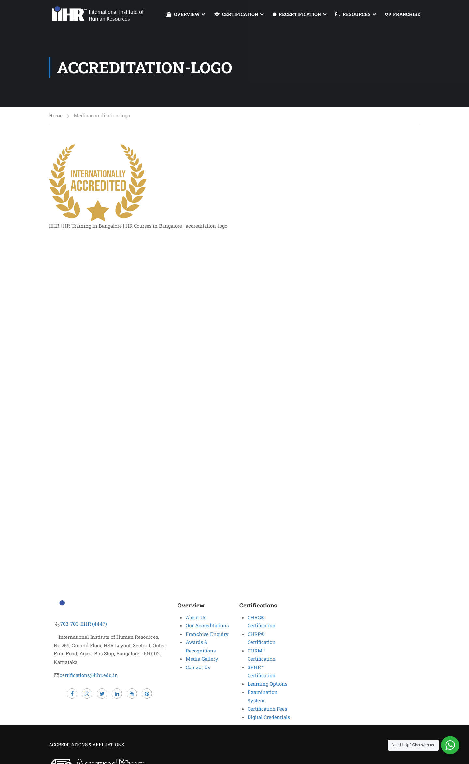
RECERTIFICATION (297, 14)
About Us (196, 617)
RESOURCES (353, 14)
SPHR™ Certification (262, 671)
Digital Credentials (269, 717)
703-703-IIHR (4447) (83, 624)
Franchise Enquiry (207, 634)
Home (56, 116)
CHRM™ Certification (262, 654)
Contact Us (198, 667)
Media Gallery (202, 658)
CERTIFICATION (236, 14)
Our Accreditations (207, 625)
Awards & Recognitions (201, 646)
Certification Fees (267, 708)
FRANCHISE (402, 14)
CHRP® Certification (262, 638)
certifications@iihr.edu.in (89, 675)
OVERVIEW (183, 14)
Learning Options (267, 684)
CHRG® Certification (262, 621)
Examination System (262, 696)
